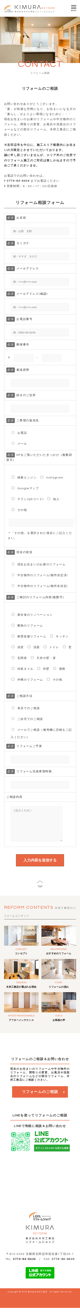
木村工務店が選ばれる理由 (21, 993)
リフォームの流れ (59, 993)
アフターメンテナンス (21, 1026)
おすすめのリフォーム (58, 959)
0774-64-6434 (24, 1265)
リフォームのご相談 (40, 1098)
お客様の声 (59, 1026)
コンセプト (21, 959)
